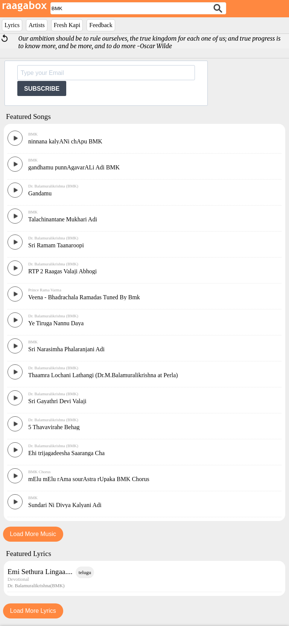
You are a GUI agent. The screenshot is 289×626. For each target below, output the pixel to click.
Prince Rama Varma (44, 290)
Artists (37, 25)
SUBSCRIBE (41, 88)
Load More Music (33, 534)
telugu (85, 572)
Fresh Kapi (67, 25)
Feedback (100, 25)
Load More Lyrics (33, 611)
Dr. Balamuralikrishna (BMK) (53, 186)
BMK (33, 134)
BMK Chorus (39, 471)
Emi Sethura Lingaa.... (40, 572)
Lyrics (12, 25)
